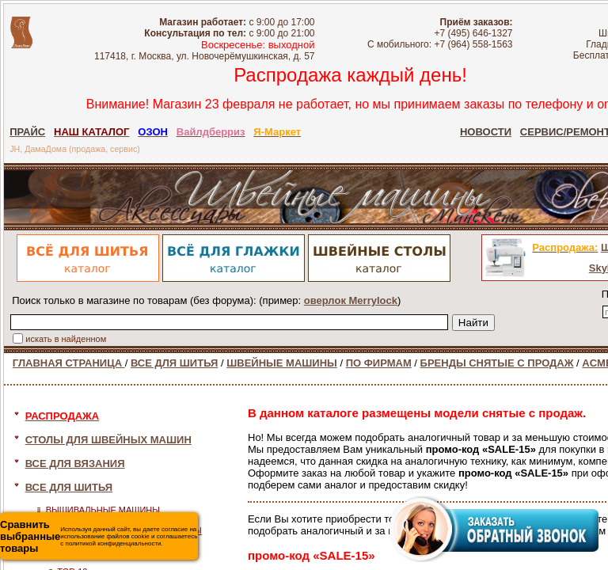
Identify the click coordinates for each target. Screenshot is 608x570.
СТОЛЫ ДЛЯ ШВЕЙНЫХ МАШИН (108, 440)
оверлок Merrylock (350, 300)
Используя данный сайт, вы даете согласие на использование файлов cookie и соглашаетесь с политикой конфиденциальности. (98, 536)
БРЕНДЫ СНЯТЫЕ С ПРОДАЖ (497, 363)
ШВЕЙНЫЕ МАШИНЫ (281, 363)
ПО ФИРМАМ (379, 363)
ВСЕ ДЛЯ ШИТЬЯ (174, 363)
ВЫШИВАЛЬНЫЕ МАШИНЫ (103, 510)
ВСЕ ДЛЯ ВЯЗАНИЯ (75, 463)
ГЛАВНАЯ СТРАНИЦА (69, 363)
